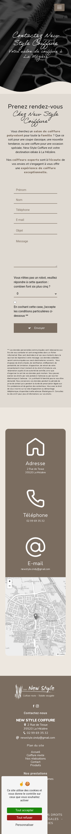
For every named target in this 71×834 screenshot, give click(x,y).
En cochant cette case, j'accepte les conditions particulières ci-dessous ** (35, 311)
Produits (35, 765)
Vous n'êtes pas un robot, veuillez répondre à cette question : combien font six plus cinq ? (35, 282)
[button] (35, 616)
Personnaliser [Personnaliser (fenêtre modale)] (24, 825)
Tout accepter (24, 810)
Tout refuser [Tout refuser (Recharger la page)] (24, 817)
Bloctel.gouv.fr (48, 391)
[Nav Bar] (59, 7)
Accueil (35, 752)
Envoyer (39, 328)
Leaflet (61, 654)
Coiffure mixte (35, 755)
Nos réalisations (35, 759)
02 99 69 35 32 (35, 521)
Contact (35, 762)
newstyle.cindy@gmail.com (35, 569)
